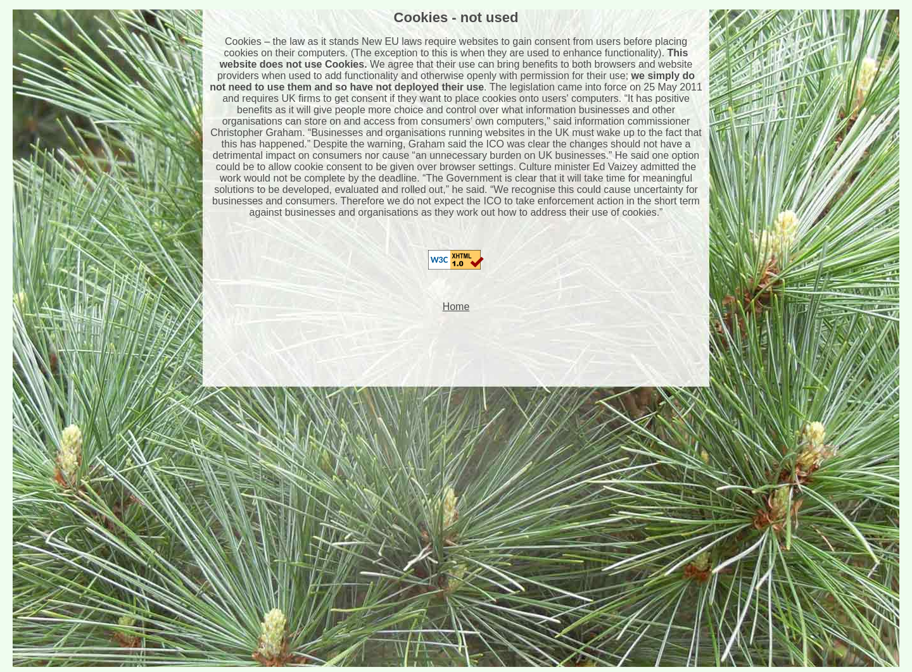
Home (456, 306)
